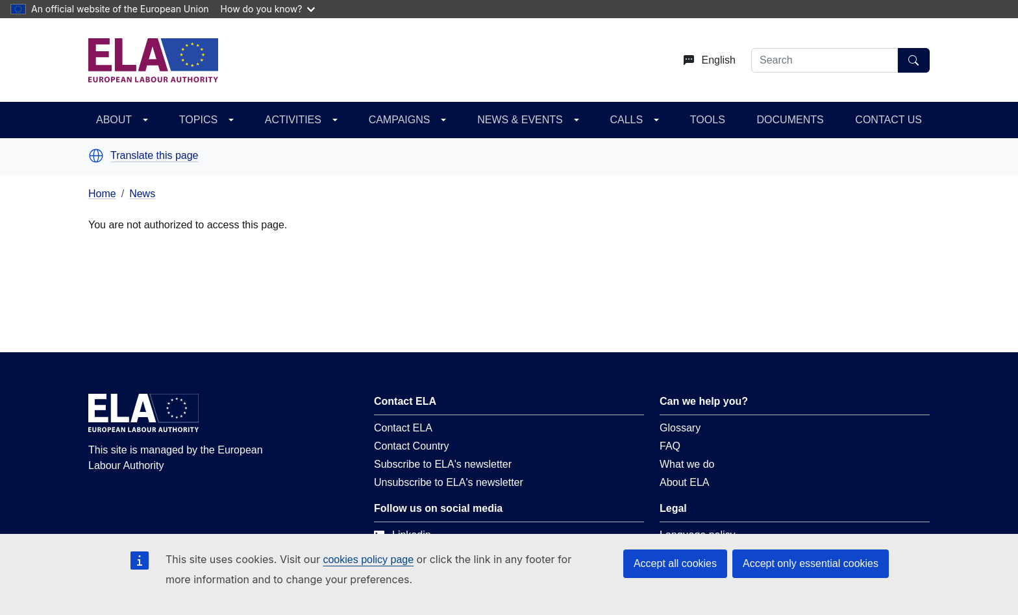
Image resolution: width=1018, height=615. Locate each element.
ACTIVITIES (293, 119)
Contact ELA (403, 427)
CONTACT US (888, 119)
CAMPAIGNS (399, 119)
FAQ (670, 446)
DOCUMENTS (790, 119)
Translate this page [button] (154, 156)
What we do (687, 464)
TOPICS (198, 119)
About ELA (685, 482)
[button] (96, 155)
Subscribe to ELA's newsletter (443, 464)
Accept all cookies (675, 563)
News (142, 193)
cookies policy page (368, 559)
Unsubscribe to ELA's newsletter (448, 482)
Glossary (680, 427)
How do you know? (268, 8)
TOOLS (707, 119)
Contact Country (411, 446)
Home (102, 193)
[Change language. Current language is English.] (704, 60)
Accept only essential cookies (810, 563)
